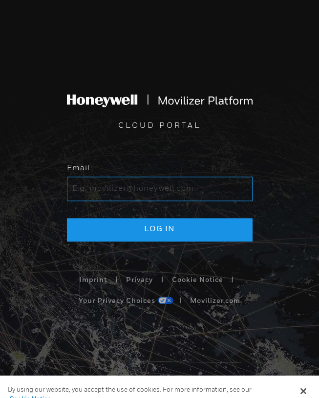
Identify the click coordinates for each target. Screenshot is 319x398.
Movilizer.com (215, 301)
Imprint (93, 280)
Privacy (139, 280)
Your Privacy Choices (117, 301)
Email (78, 169)
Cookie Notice (197, 280)
